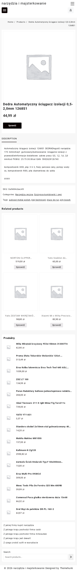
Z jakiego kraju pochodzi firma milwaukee (25, 534)
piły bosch (65, 200)
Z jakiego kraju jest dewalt (17, 538)
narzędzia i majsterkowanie (24, 3)
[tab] (10, 139)
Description (9, 138)
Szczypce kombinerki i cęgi (48, 194)
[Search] (70, 557)
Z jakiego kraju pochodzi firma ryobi (22, 529)
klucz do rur (53, 200)
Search (7, 552)
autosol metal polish (19, 200)
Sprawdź (12, 125)
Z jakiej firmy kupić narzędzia (19, 525)
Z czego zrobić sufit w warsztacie (21, 543)
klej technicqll (38, 200)
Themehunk (66, 568)
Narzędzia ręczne (24, 194)
